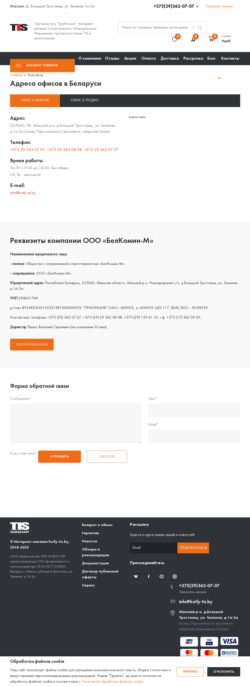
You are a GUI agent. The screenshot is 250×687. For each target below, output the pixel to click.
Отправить (59, 456)
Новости (89, 541)
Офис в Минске (35, 100)
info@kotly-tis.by (23, 193)
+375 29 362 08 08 (64, 150)
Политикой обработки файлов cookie (112, 682)
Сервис (88, 585)
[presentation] (29, 480)
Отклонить (223, 671)
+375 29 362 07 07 (101, 150)
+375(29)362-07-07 (174, 6)
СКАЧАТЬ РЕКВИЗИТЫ (31, 344)
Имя (152, 399)
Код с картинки (23, 453)
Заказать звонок (219, 6)
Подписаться (193, 548)
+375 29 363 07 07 (27, 150)
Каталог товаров (37, 65)
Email (153, 425)
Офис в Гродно (85, 100)
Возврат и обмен (97, 525)
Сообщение (20, 399)
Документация (95, 563)
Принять (190, 671)
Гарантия (90, 533)
